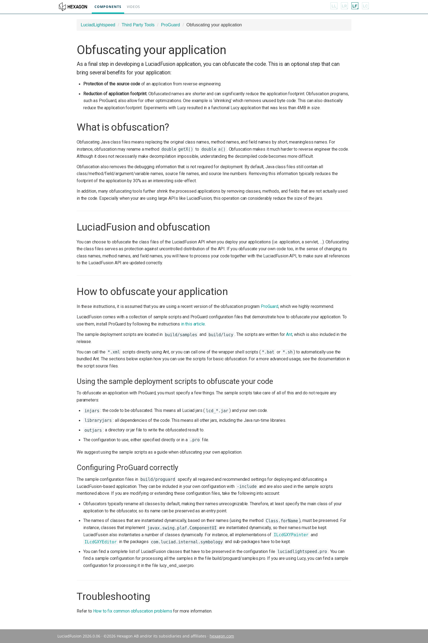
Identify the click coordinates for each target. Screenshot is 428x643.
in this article (193, 324)
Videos (132, 6)
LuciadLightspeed (98, 25)
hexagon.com (222, 636)
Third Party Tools (138, 25)
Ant (289, 334)
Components (106, 6)
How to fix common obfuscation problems (132, 611)
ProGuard (170, 25)
